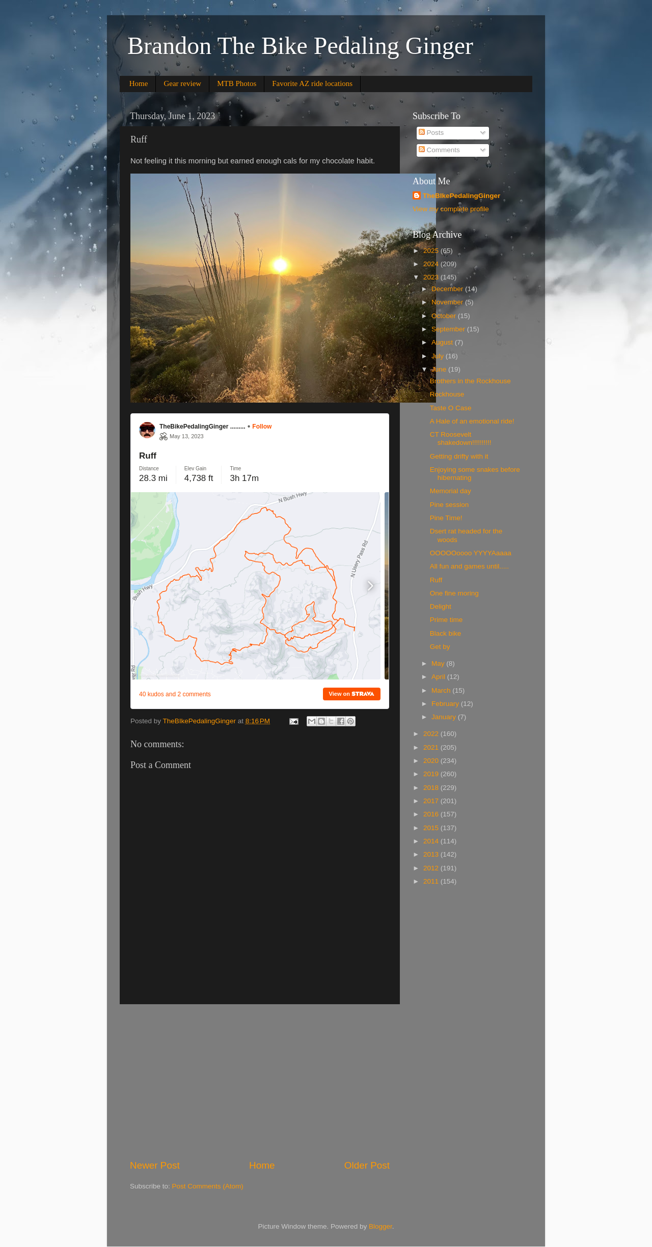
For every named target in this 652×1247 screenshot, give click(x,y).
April (439, 677)
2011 (432, 881)
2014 (432, 841)
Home (138, 83)
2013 (432, 854)
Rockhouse (447, 394)
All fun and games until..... (469, 566)
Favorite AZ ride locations (312, 83)
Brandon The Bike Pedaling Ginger (300, 45)
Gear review (182, 83)
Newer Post (155, 1165)
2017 (432, 801)
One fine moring (454, 593)
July (438, 356)
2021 (432, 747)
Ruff (436, 580)
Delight (440, 606)
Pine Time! (446, 518)
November (448, 302)
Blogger (380, 1226)
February (446, 703)
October (444, 316)
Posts (431, 132)
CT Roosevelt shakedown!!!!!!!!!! (461, 438)
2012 (432, 868)
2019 (432, 774)
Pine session (449, 504)
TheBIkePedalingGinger (461, 196)
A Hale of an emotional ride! (472, 421)
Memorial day (450, 491)
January (444, 717)
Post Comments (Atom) (207, 1186)
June (439, 369)
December (448, 289)
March (441, 690)
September (449, 329)
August (443, 342)
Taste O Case (451, 408)
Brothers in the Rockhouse (470, 381)
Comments (439, 150)
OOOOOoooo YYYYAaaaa (470, 553)
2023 (432, 277)
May (438, 663)
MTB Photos (236, 83)
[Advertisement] (259, 1081)
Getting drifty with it (459, 456)
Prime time (446, 620)
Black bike (445, 633)
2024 (432, 264)
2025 (432, 250)
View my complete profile (451, 209)
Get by (440, 646)
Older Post (367, 1165)
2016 (432, 814)
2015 (432, 828)
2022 (432, 734)
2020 (432, 760)
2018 (432, 787)
